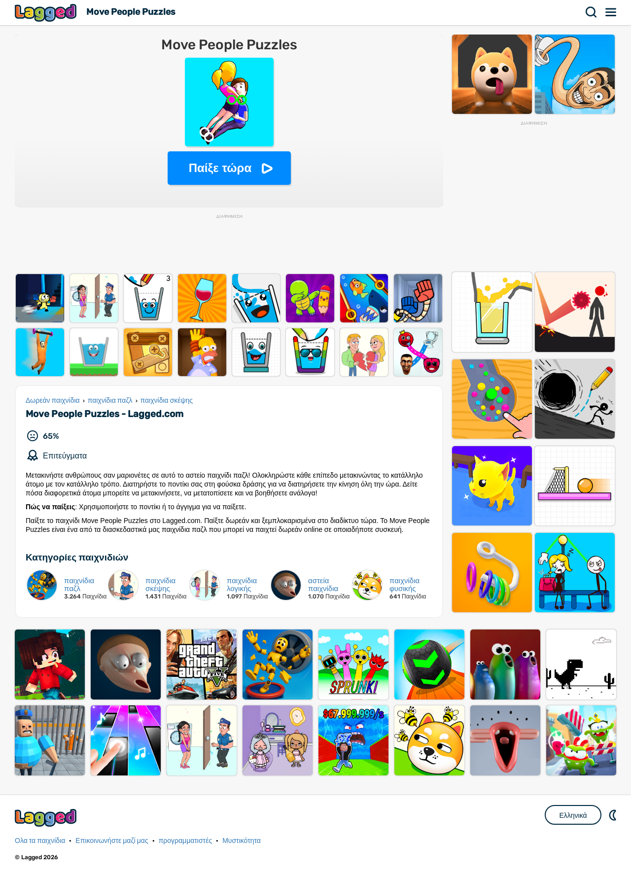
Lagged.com (47, 817)
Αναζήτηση (591, 12)
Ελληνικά (573, 815)
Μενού (611, 12)
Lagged (47, 12)
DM (614, 815)
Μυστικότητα (241, 841)
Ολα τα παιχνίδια (40, 841)
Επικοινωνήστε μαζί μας (111, 841)
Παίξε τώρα (220, 168)
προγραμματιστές (185, 841)
